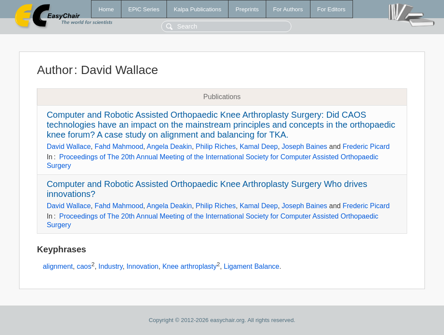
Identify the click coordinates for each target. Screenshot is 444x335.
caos (84, 267)
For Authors (288, 9)
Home (106, 9)
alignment (58, 267)
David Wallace (69, 146)
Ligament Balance (251, 267)
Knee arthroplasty (189, 267)
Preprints (246, 9)
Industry (110, 267)
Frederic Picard (366, 146)
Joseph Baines (304, 146)
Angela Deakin (169, 146)
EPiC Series (144, 9)
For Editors (331, 9)
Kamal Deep (259, 146)
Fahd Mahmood (119, 146)
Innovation (143, 267)
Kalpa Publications (198, 9)
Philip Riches (215, 146)
